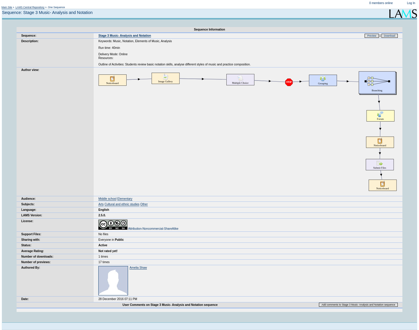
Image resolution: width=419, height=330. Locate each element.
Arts (101, 204)
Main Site (6, 7)
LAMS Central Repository (29, 7)
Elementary (124, 198)
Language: (28, 209)
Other (144, 204)
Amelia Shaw (138, 267)
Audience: (28, 198)
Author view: (30, 70)
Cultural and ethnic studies (121, 204)
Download (389, 35)
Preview (371, 35)
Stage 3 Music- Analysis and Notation (124, 35)
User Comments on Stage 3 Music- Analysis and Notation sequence (170, 304)
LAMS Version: (31, 215)
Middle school (107, 198)
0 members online (381, 3)
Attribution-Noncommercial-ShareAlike (138, 228)
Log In (411, 3)
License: (27, 221)
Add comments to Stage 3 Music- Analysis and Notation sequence (358, 304)
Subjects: (28, 204)
